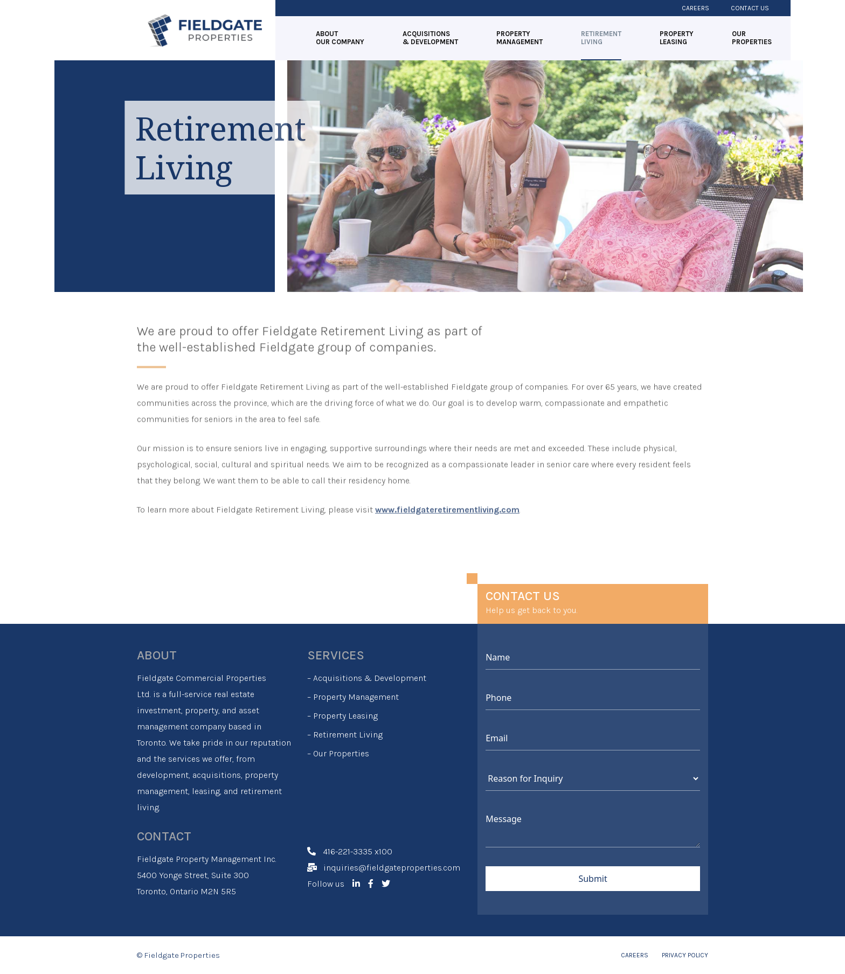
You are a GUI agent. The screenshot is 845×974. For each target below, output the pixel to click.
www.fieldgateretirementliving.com (447, 496)
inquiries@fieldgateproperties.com (391, 867)
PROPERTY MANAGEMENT (519, 38)
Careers (695, 8)
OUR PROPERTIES (752, 38)
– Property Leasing (342, 716)
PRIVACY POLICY (685, 955)
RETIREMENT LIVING (601, 38)
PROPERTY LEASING (677, 38)
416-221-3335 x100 (357, 851)
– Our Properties (338, 753)
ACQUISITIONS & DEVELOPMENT (430, 38)
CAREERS (634, 955)
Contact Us (750, 8)
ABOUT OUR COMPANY (340, 38)
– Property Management (353, 697)
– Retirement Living (345, 734)
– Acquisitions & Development (366, 678)
